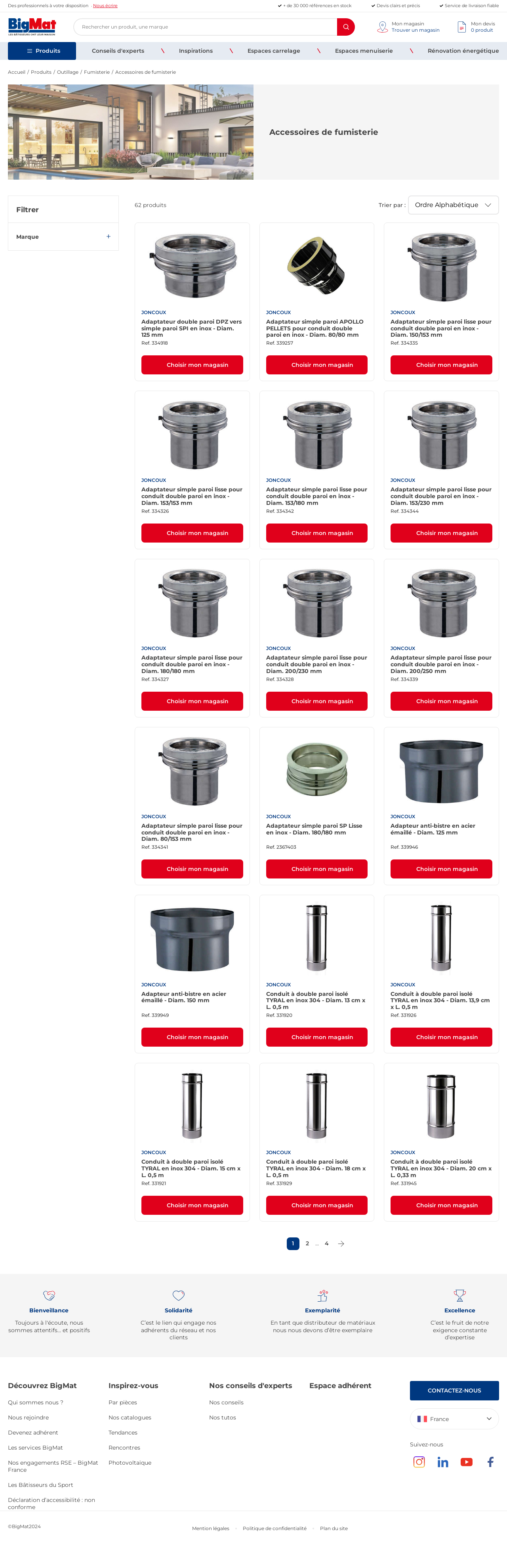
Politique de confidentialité (275, 1528)
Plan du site (334, 1528)
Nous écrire (105, 5)
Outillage (67, 72)
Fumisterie (97, 72)
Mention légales (210, 1528)
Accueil (16, 72)
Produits (41, 72)
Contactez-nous (454, 1390)
